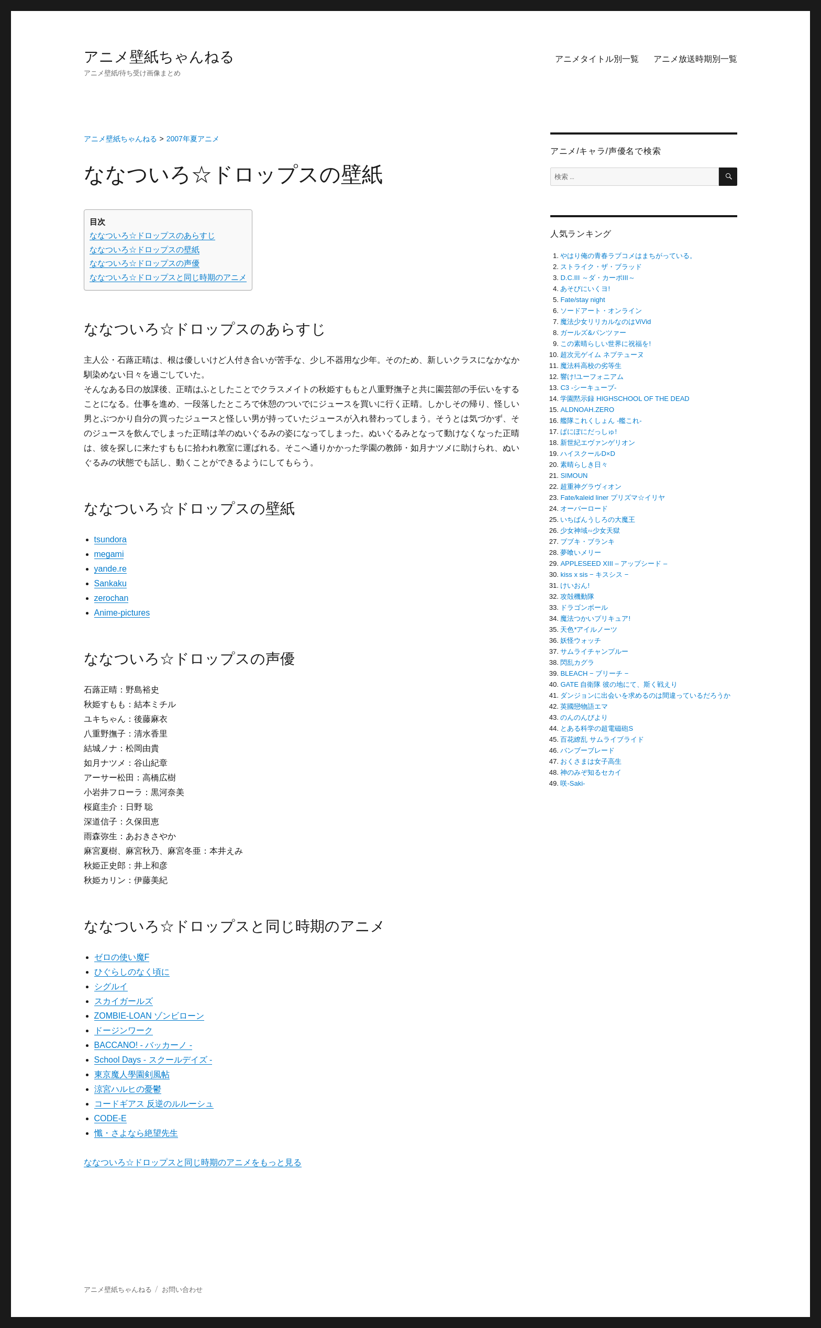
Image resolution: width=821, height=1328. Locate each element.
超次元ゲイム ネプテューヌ (602, 355)
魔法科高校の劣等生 (591, 366)
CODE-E (110, 1118)
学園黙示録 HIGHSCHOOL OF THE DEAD (624, 399)
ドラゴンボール (584, 607)
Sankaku (110, 583)
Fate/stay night (582, 300)
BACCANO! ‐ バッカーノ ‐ (143, 1045)
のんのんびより (584, 717)
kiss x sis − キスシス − (594, 574)
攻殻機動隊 (577, 596)
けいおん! (575, 585)
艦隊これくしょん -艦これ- (600, 421)
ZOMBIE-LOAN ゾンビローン (149, 1015)
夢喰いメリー (580, 552)
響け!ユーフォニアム (592, 377)
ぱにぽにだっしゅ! (588, 432)
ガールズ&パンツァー (593, 333)
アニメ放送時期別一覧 (695, 58)
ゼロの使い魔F (122, 957)
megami (109, 554)
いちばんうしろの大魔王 (597, 519)
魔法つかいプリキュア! (595, 618)
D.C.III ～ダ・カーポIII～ (597, 278)
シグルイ (111, 986)
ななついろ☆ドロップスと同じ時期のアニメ (168, 277)
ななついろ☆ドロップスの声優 (144, 263)
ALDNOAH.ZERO (587, 410)
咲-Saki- (572, 783)
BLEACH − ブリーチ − (594, 673)
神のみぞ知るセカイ (591, 772)
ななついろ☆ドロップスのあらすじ (152, 235)
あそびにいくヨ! (585, 289)
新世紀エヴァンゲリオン (597, 443)
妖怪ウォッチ (580, 640)
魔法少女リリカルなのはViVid (605, 322)
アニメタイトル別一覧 (597, 58)
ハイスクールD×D (587, 453)
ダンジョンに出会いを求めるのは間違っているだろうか (645, 695)
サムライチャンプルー (594, 651)
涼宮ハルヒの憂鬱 (127, 1089)
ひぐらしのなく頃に (132, 971)
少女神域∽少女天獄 (590, 530)
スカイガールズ (123, 1001)
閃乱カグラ (577, 662)
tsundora (110, 539)
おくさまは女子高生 (591, 761)
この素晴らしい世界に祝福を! (605, 344)
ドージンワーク (123, 1030)
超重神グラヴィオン (591, 486)
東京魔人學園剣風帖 (132, 1074)
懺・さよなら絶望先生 (136, 1133)
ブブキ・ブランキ (587, 541)
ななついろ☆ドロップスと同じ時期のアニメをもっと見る (193, 1162)
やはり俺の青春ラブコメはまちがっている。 (628, 256)
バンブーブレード (587, 750)
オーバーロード (584, 508)
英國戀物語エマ (584, 706)
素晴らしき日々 (584, 464)
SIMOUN (573, 475)
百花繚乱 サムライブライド (602, 739)
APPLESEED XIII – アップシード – (613, 563)
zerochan (111, 598)
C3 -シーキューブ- (588, 388)
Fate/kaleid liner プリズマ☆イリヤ (612, 497)
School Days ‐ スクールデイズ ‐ (153, 1059)
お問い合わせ (182, 1289)
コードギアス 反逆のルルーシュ (154, 1103)
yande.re (110, 568)
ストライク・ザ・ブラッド (601, 267)
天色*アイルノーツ (588, 629)
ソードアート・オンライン (601, 311)
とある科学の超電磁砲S (596, 728)
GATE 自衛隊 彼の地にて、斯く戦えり (619, 684)
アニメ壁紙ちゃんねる (159, 57)
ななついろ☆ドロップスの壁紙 (144, 249)
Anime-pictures (122, 612)
